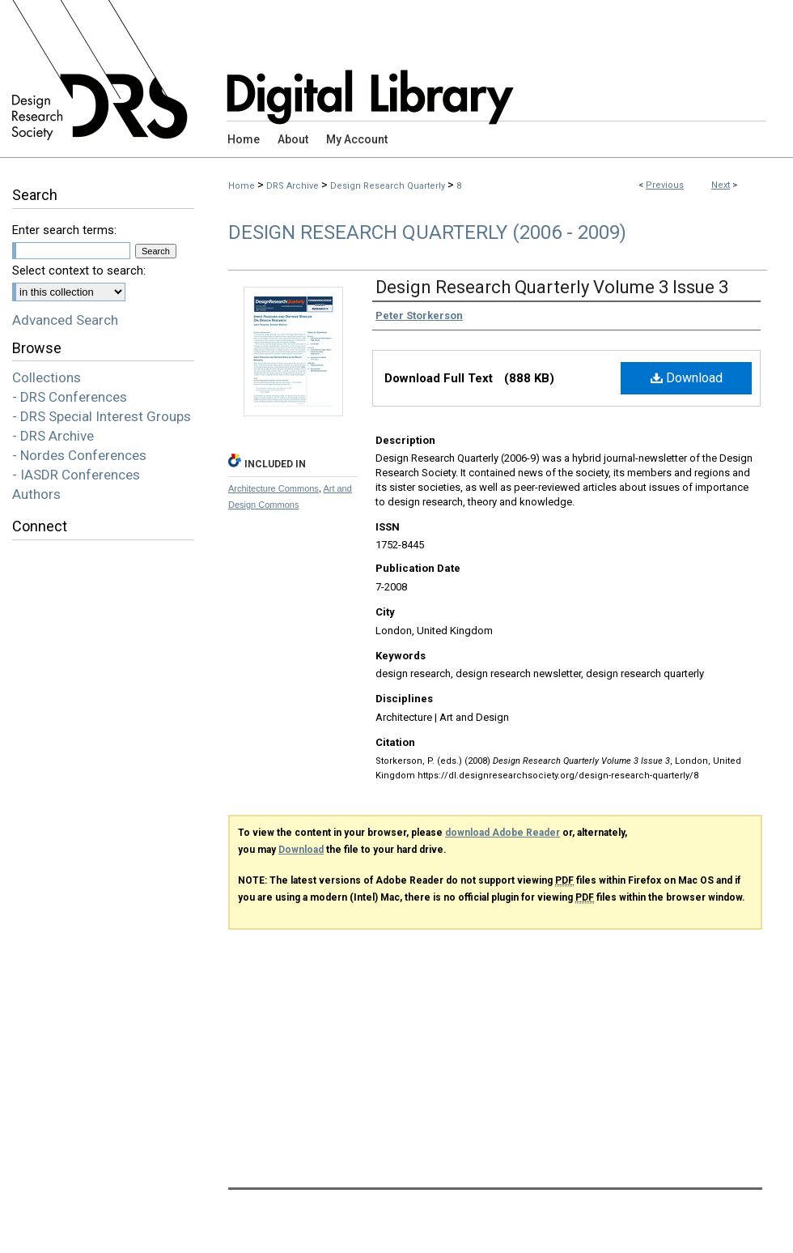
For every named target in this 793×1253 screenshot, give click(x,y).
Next (720, 185)
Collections (46, 377)
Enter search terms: (64, 230)
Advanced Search (65, 320)
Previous (665, 185)
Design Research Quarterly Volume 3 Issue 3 (551, 287)
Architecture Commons (273, 488)
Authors (36, 494)
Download (687, 378)
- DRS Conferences (69, 397)
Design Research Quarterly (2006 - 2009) (427, 232)
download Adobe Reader (502, 832)
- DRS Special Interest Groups (101, 416)
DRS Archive (292, 186)
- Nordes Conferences (79, 455)
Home (241, 186)
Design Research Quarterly (387, 186)
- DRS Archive (53, 436)
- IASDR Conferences (76, 475)
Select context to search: (79, 270)
